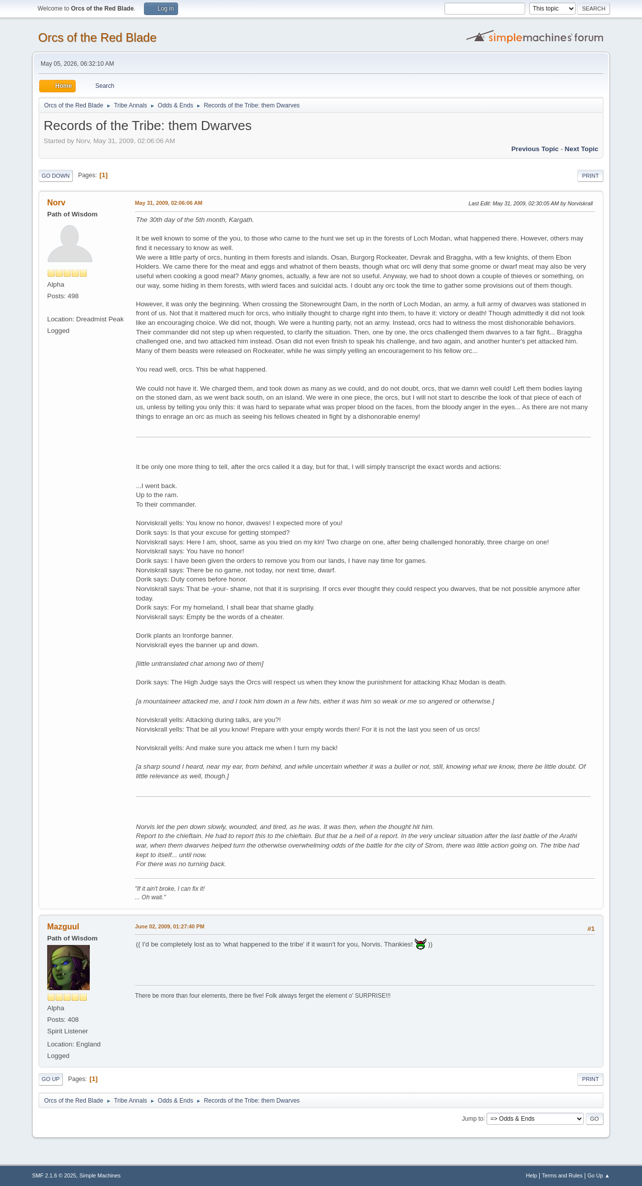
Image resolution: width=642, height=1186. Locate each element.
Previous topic (535, 149)
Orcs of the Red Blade (97, 37)
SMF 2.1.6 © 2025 (54, 1175)
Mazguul (63, 926)
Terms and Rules (562, 1175)
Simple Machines (99, 1175)
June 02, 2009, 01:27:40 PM (169, 926)
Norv (56, 202)
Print (590, 176)
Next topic (581, 149)
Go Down (56, 176)
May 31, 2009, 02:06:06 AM (168, 203)
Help (531, 1175)
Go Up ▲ (598, 1175)
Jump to (473, 1118)
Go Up (51, 1079)
